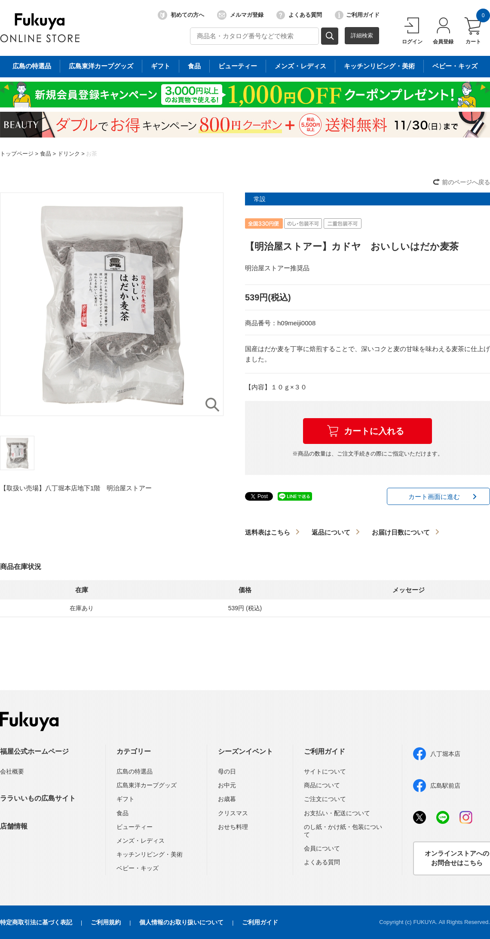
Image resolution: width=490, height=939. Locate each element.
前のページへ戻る (466, 182)
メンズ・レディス (140, 840)
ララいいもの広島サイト (38, 798)
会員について (322, 848)
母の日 (227, 771)
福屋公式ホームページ (34, 751)
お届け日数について (401, 532)
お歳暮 (227, 798)
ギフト (125, 798)
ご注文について (325, 798)
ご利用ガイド (357, 15)
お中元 (227, 785)
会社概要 (12, 771)
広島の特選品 (134, 771)
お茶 (91, 153)
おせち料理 (233, 826)
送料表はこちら (267, 532)
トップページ (17, 153)
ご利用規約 (106, 922)
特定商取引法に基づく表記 (36, 922)
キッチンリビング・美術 (149, 854)
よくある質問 (299, 15)
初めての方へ (181, 15)
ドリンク (69, 153)
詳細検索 (362, 35)
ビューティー (134, 826)
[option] (112, 304)
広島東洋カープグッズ (146, 785)
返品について (331, 532)
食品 (45, 153)
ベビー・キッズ (137, 868)
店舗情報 (14, 826)
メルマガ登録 (240, 15)
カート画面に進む (434, 496)
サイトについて (325, 771)
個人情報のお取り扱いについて (181, 922)
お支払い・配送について (337, 813)
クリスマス (233, 813)
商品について (322, 785)
